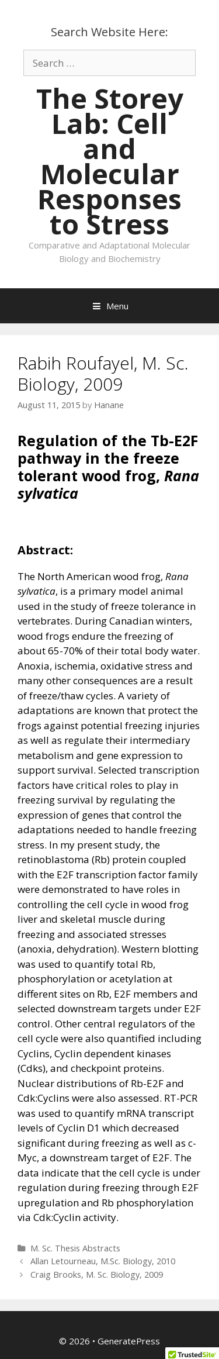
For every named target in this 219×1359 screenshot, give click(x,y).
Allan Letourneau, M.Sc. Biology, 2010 (102, 1261)
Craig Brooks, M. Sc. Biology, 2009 (96, 1274)
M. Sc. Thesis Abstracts (75, 1248)
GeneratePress (129, 1341)
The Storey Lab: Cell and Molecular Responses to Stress (109, 161)
